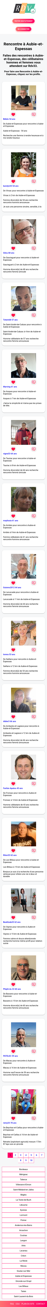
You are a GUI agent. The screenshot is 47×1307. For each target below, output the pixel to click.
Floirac (24, 1220)
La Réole (23, 1261)
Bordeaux (23, 1169)
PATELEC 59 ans (10, 1056)
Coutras (23, 1235)
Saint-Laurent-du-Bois (23, 1296)
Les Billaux (23, 1286)
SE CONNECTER (23, 29)
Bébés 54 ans (9, 119)
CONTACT (40, 1304)
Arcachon (23, 1230)
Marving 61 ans (10, 387)
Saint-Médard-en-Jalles (23, 1190)
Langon (23, 1240)
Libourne (23, 1205)
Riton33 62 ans (10, 855)
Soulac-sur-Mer (23, 1271)
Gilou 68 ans (8, 253)
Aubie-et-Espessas (23, 1276)
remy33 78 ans (9, 1123)
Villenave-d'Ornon (23, 1184)
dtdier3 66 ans (9, 721)
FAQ (12, 1304)
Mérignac (23, 1174)
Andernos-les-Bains (23, 1225)
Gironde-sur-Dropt (23, 1281)
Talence (23, 1179)
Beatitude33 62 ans (12, 922)
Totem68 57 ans (10, 320)
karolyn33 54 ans (10, 186)
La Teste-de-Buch (23, 1200)
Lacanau (23, 1250)
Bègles (23, 1195)
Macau (23, 1266)
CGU (18, 1304)
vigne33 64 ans (10, 453)
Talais (23, 1291)
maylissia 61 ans (10, 520)
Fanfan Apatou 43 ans (13, 788)
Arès (23, 1245)
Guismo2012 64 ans (12, 587)
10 (31, 1160)
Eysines (23, 1210)
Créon (23, 1256)
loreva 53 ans (9, 654)
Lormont (23, 1215)
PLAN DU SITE (28, 1304)
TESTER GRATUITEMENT (23, 21)
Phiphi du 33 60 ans (12, 989)
